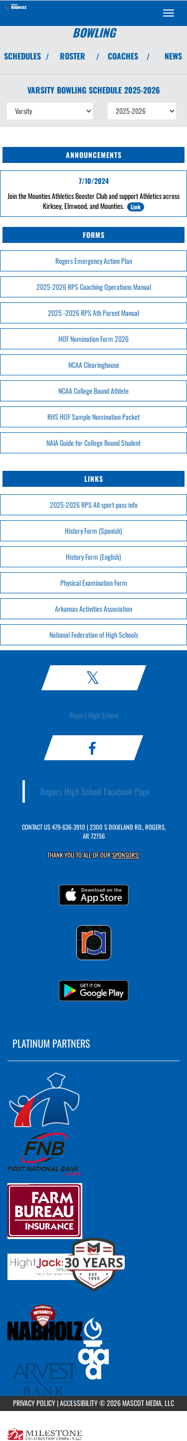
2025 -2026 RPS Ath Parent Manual (93, 312)
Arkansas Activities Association (93, 608)
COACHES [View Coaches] (123, 56)
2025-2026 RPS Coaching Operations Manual (93, 286)
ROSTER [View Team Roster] (72, 56)
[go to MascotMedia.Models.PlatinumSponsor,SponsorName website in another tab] (93, 1099)
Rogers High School (93, 715)
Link (136, 206)
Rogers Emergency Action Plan (93, 260)
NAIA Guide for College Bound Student (93, 442)
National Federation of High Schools (93, 634)
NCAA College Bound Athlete (93, 390)
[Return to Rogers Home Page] (15, 12)
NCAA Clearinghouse (93, 364)
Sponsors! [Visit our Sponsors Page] (126, 855)
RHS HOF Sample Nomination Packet (93, 416)
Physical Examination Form (93, 582)
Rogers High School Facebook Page (95, 791)
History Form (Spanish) (93, 530)
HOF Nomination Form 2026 (93, 338)
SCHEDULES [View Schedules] (22, 56)
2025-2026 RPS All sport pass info (94, 504)
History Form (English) (93, 556)
